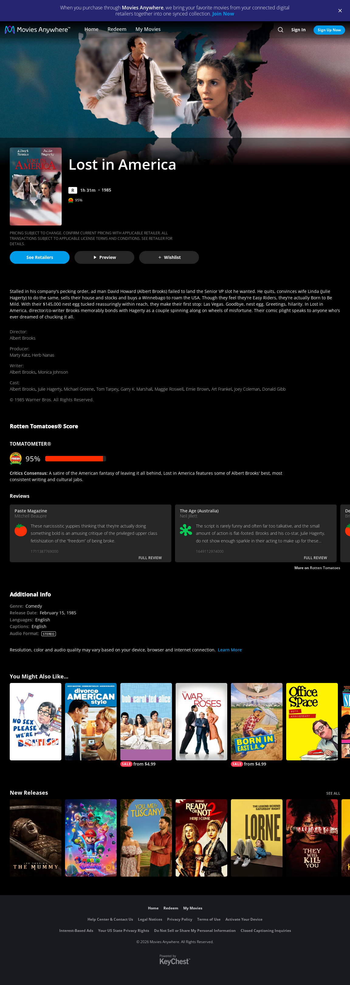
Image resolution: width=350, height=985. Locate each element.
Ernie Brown (197, 389)
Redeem (117, 29)
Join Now (223, 13)
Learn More (230, 650)
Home (91, 29)
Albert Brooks (23, 338)
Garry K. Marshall (136, 389)
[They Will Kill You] (312, 838)
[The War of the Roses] (201, 721)
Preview (104, 257)
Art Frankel (221, 389)
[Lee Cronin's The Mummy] (35, 838)
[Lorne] (257, 838)
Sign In (298, 29)
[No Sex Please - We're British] (35, 721)
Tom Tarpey (107, 389)
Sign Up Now (329, 29)
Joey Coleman (247, 389)
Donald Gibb (274, 389)
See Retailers (39, 257)
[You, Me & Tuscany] (146, 838)
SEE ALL (333, 793)
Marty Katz (19, 355)
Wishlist (169, 257)
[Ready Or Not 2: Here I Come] (201, 838)
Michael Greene (79, 389)
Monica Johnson (53, 372)
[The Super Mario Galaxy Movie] (91, 838)
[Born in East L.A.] (257, 725)
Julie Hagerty (49, 389)
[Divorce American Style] (91, 721)
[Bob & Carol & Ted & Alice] (146, 725)
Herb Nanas (43, 355)
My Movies (148, 29)
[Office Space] (312, 721)
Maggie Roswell (169, 389)
